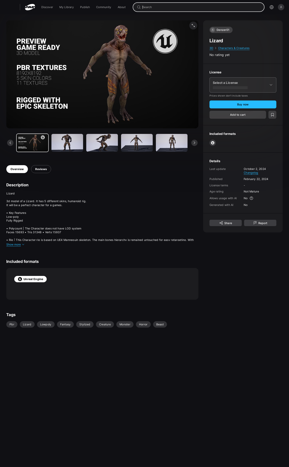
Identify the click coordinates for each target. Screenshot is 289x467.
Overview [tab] (17, 169)
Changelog (251, 172)
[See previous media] (10, 143)
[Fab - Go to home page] (30, 7)
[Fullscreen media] (193, 25)
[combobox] (201, 7)
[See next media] (194, 143)
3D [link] (211, 48)
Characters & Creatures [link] (234, 48)
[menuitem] (47, 7)
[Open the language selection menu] (271, 7)
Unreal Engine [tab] (30, 279)
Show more (15, 244)
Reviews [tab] (41, 169)
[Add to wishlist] (272, 115)
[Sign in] (281, 7)
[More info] (251, 198)
